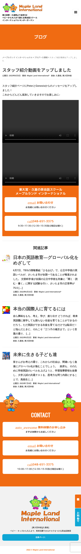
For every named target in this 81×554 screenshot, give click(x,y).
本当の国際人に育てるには (39, 309)
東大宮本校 (67, 76)
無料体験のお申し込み (40, 429)
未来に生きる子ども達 (35, 354)
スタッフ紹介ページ (13, 86)
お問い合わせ (40, 205)
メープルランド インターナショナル (17, 57)
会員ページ (40, 537)
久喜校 (45, 57)
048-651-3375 (40, 223)
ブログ (37, 57)
